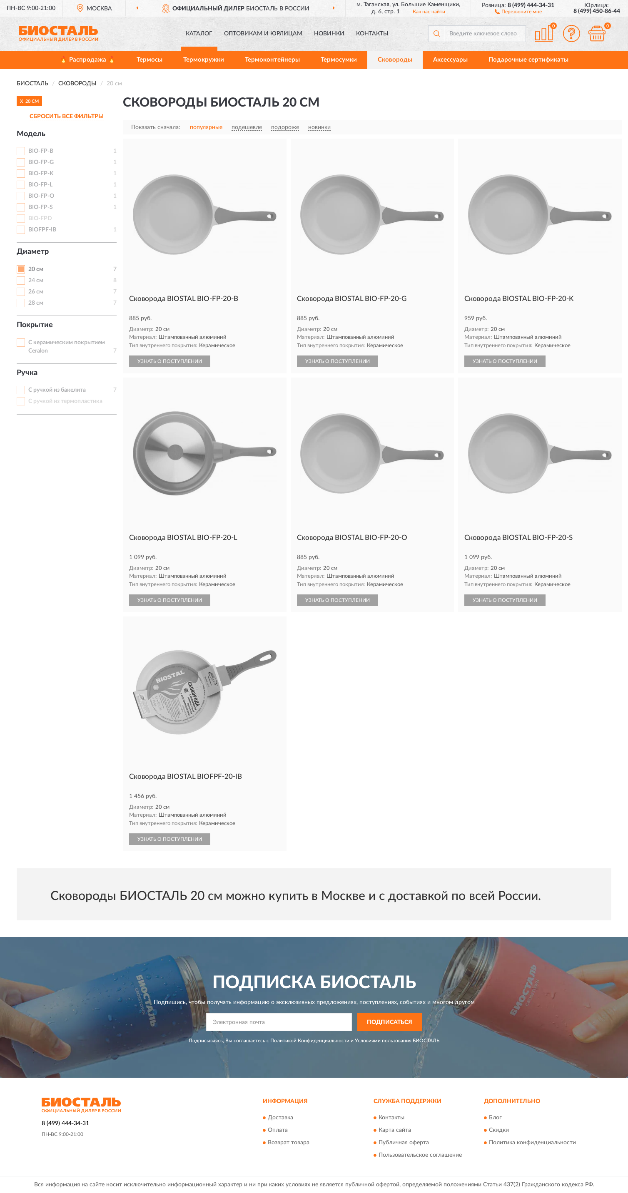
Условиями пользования (383, 1040)
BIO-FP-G (41, 162)
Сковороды (395, 60)
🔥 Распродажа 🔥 (88, 60)
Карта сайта (395, 1130)
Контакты (372, 34)
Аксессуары (450, 60)
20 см (35, 269)
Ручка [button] (27, 373)
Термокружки (203, 60)
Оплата (278, 1130)
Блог (495, 1118)
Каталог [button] (199, 34)
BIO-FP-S (40, 207)
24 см (35, 280)
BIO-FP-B (40, 151)
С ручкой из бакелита (57, 390)
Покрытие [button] (35, 325)
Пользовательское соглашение (420, 1155)
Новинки (329, 34)
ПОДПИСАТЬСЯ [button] (389, 1022)
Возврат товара (288, 1143)
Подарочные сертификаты (528, 60)
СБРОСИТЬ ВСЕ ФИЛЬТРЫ (67, 116)
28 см (35, 303)
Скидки (499, 1130)
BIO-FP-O (41, 196)
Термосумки (339, 60)
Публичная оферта (404, 1143)
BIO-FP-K (41, 173)
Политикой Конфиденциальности (309, 1040)
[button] (518, 11)
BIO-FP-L (40, 185)
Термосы (149, 60)
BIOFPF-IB (42, 230)
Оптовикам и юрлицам (263, 34)
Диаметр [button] (33, 252)
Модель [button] (31, 134)
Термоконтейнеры (272, 60)
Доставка (280, 1118)
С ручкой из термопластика (65, 401)
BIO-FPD (40, 218)
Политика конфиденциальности (532, 1143)
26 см (35, 292)
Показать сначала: (155, 127)
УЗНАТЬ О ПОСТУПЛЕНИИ (169, 361)
